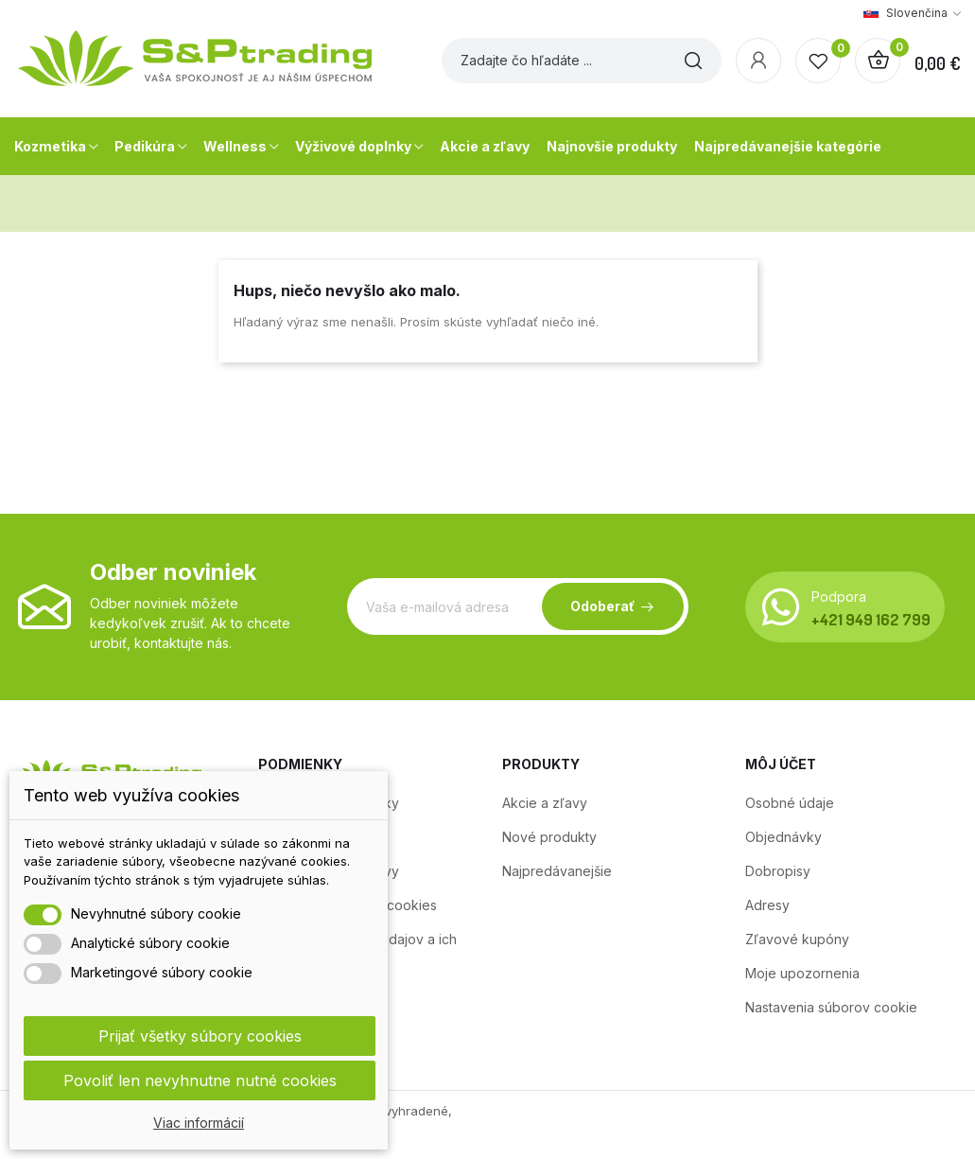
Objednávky (783, 837)
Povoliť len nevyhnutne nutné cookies (200, 1080)
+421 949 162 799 (871, 619)
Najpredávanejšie (557, 871)
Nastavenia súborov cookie (831, 1007)
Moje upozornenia (802, 973)
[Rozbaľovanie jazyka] (912, 13)
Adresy (767, 905)
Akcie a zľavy (544, 803)
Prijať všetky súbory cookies (200, 1036)
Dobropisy (777, 871)
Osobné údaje (789, 803)
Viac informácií (198, 1123)
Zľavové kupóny (797, 939)
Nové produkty (549, 837)
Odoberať (602, 606)
